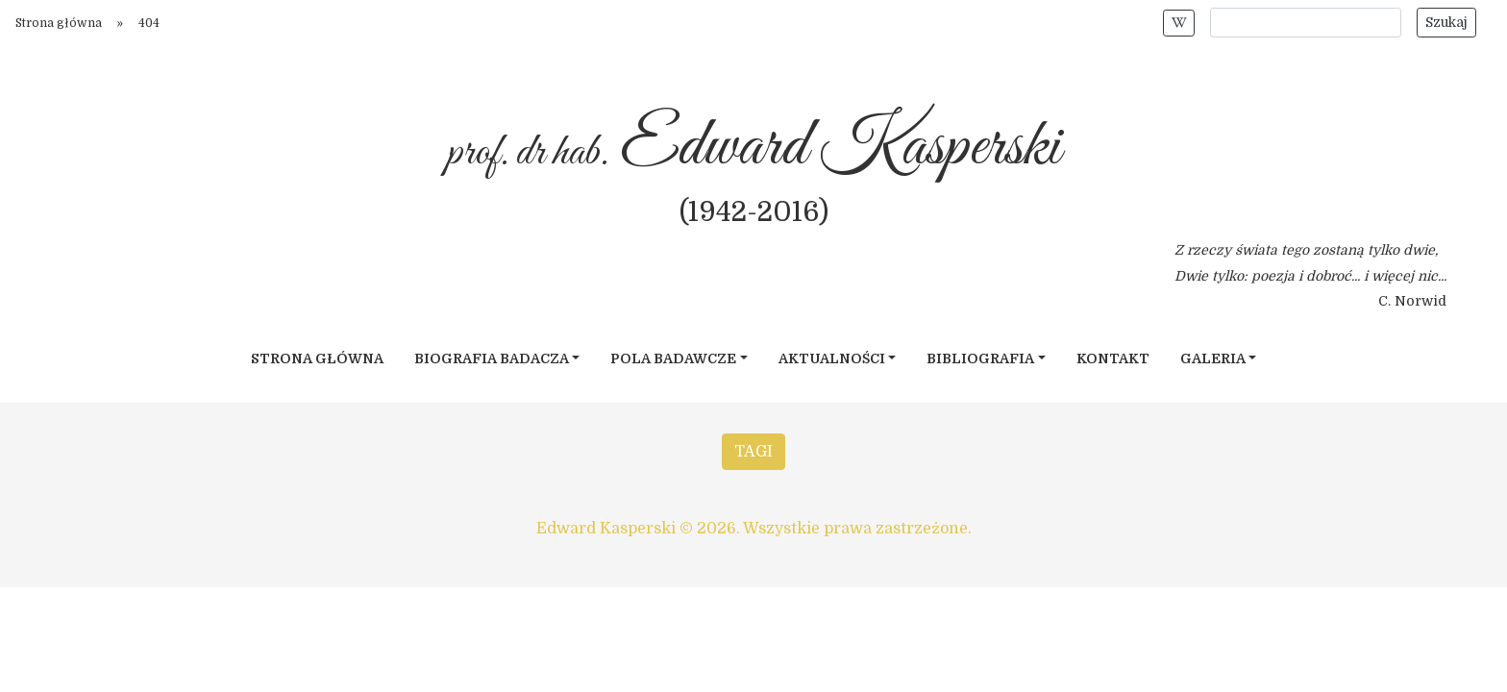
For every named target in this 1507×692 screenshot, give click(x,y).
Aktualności (831, 358)
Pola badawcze (673, 358)
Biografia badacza (491, 358)
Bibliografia (980, 358)
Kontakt (1112, 358)
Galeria (1213, 358)
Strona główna (58, 23)
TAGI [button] (753, 451)
